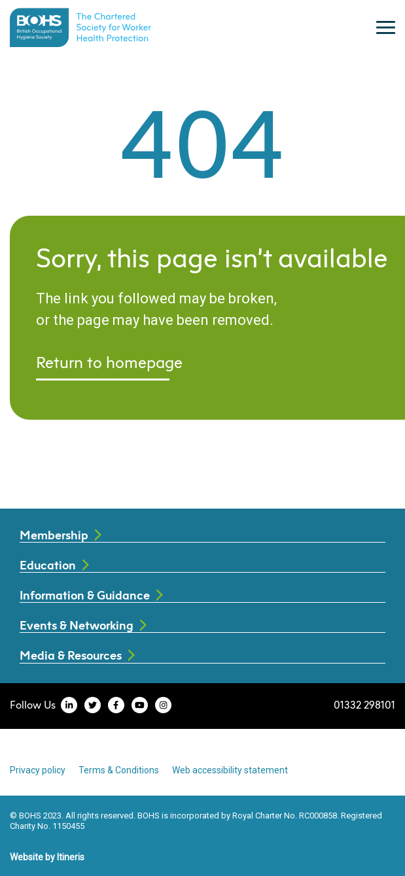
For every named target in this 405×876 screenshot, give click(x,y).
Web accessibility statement (230, 770)
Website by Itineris (47, 857)
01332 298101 (364, 704)
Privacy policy (37, 770)
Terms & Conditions (119, 770)
